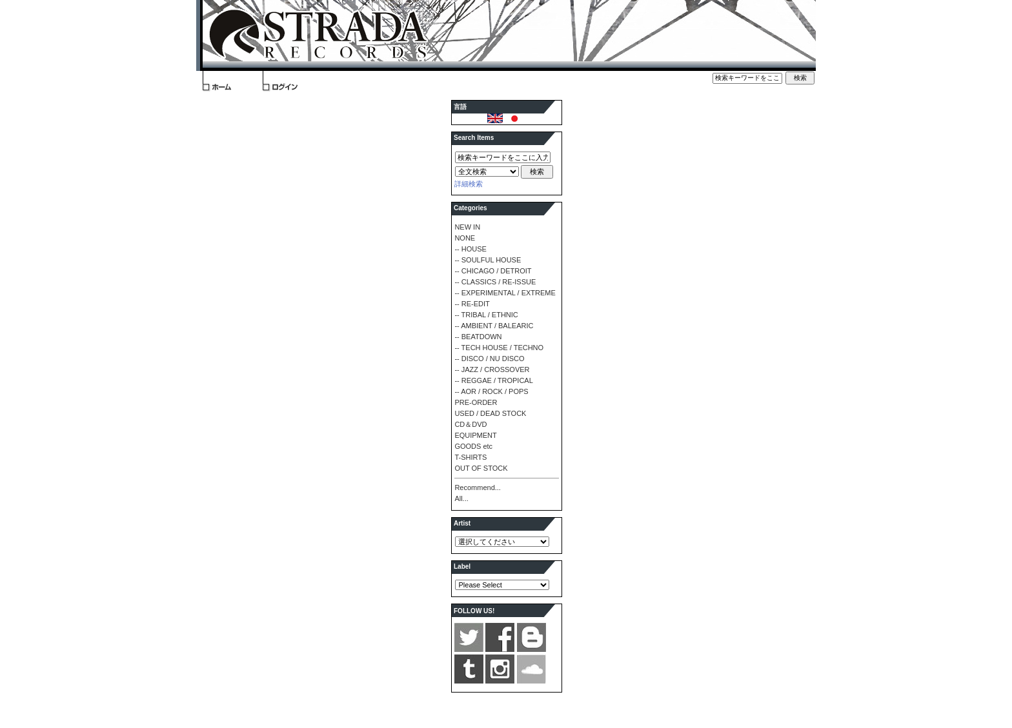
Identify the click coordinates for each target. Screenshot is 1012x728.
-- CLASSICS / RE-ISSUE (495, 282)
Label (462, 566)
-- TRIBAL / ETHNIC (486, 315)
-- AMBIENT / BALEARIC (493, 326)
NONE (464, 238)
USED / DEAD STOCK (490, 413)
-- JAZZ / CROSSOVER (491, 369)
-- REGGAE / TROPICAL (493, 380)
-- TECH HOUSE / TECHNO (498, 347)
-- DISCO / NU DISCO (489, 358)
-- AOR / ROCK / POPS (491, 391)
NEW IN (467, 227)
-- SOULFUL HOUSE (487, 260)
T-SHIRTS (470, 457)
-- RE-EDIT (471, 304)
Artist (462, 523)
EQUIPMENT (475, 435)
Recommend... (477, 487)
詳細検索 (468, 184)
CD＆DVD (470, 424)
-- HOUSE (470, 249)
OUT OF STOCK (480, 468)
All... (461, 498)
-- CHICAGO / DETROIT (492, 271)
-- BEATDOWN (477, 336)
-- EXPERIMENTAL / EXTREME (504, 293)
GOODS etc (473, 446)
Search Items (474, 137)
